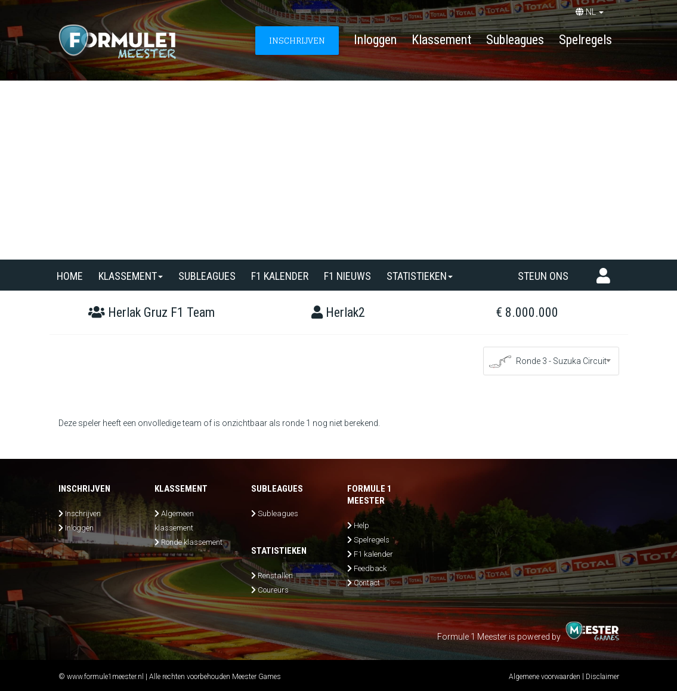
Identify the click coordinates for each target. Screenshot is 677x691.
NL (590, 12)
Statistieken (420, 276)
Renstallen (275, 575)
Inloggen (375, 39)
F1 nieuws (347, 276)
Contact (367, 582)
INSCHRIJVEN (297, 40)
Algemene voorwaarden (544, 677)
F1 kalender (279, 276)
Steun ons (543, 276)
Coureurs (273, 589)
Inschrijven (83, 513)
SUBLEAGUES (207, 276)
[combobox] (551, 361)
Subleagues (515, 39)
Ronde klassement (191, 542)
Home (70, 276)
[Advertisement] (338, 170)
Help (361, 525)
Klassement (441, 39)
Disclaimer (602, 677)
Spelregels (585, 39)
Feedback (370, 568)
